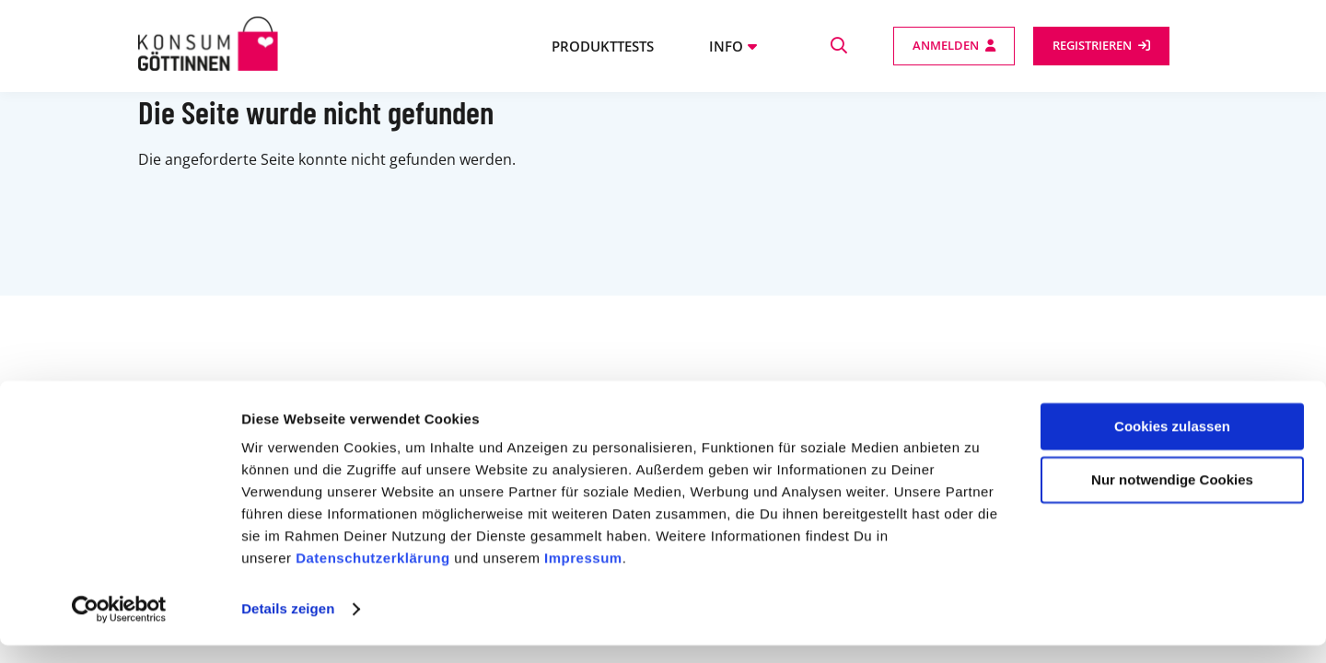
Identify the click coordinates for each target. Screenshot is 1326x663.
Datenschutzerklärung (373, 576)
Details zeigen (287, 626)
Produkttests (603, 46)
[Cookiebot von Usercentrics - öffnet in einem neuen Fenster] (119, 627)
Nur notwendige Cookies (1172, 498)
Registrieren (1092, 45)
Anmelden (946, 45)
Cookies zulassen (1172, 444)
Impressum (583, 576)
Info (726, 46)
